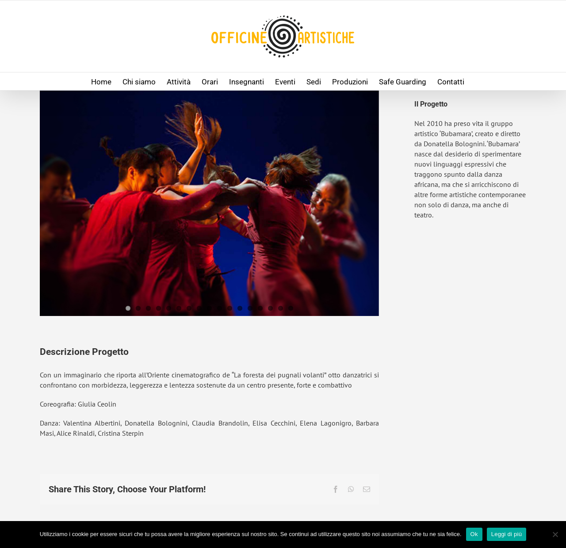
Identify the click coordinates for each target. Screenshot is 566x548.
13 (250, 308)
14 (260, 308)
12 (239, 308)
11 (229, 308)
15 (270, 308)
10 (219, 308)
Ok (474, 534)
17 (290, 308)
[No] (555, 534)
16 (280, 308)
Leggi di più (506, 534)
